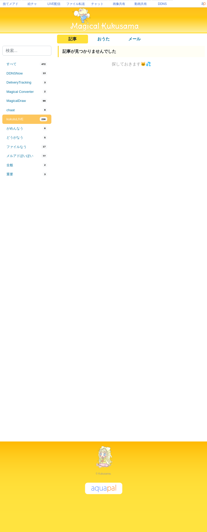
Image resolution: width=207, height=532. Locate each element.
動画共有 (140, 4)
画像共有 (119, 4)
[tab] (26, 64)
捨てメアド (10, 4)
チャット (97, 4)
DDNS (162, 4)
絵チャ (32, 4)
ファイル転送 (75, 4)
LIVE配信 (53, 4)
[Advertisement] (26, 264)
